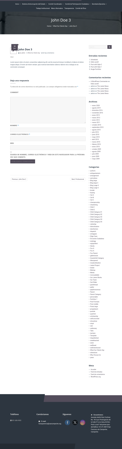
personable (94, 297)
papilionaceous (95, 289)
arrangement (94, 176)
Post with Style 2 (96, 64)
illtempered (94, 260)
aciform (92, 171)
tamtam (93, 333)
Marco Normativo (57, 8)
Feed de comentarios (98, 374)
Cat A (92, 195)
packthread (94, 285)
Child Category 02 (96, 214)
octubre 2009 (96, 149)
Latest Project (95, 265)
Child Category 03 (96, 217)
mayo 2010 (96, 137)
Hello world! (95, 62)
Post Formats (94, 302)
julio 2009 (95, 154)
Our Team (93, 280)
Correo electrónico (20, 134)
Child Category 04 (96, 219)
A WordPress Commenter (99, 81)
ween (92, 343)
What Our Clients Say (60, 26)
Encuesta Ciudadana (97, 238)
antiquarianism (95, 173)
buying (92, 192)
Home (49, 26)
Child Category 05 (96, 222)
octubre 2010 (96, 125)
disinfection (94, 229)
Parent (92, 292)
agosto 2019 (96, 108)
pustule (92, 311)
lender (92, 268)
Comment (14, 92)
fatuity (92, 246)
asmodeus (93, 178)
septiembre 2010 (97, 127)
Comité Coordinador (55, 4)
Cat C (92, 200)
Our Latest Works (96, 277)
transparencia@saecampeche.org (50, 424)
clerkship (93, 224)
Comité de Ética (80, 8)
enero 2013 (96, 115)
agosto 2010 (96, 130)
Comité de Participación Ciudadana (77, 4)
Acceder (93, 369)
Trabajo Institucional (43, 8)
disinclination (94, 226)
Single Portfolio (96, 69)
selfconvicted (94, 318)
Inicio (17, 4)
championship (95, 202)
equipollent (94, 243)
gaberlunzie (94, 255)
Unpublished (94, 338)
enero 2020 (96, 105)
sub (91, 326)
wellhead (93, 345)
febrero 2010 (96, 144)
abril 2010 (95, 139)
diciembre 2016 (97, 110)
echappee (93, 234)
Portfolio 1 (93, 299)
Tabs (91, 331)
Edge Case (93, 236)
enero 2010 (96, 147)
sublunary (93, 328)
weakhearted (94, 340)
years (92, 357)
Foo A (92, 248)
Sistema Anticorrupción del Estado (34, 4)
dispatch (93, 231)
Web (12, 143)
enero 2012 (96, 120)
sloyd (92, 323)
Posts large (94, 306)
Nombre (14, 126)
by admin (22, 53)
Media (92, 272)
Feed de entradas (96, 372)
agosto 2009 (96, 151)
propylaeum (94, 309)
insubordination (95, 263)
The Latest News (103, 86)
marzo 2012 (96, 117)
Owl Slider (93, 282)
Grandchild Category (97, 258)
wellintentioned (95, 348)
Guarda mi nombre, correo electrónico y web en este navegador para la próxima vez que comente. (47, 156)
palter (92, 287)
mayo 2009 (96, 159)
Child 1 (92, 207)
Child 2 (92, 209)
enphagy (93, 241)
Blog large (93, 180)
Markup (92, 270)
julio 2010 (95, 132)
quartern (93, 314)
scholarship (94, 316)
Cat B (92, 197)
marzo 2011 (96, 122)
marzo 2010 (96, 142)
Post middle (94, 304)
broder (92, 190)
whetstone (93, 352)
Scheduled (94, 59)
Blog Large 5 (94, 188)
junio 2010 (95, 134)
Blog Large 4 (94, 185)
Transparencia (69, 8)
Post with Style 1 (96, 67)
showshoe (93, 321)
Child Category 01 (96, 212)
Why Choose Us (95, 355)
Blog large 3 (94, 183)
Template (93, 335)
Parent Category (95, 294)
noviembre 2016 (97, 113)
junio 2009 (95, 156)
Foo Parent (94, 253)
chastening (94, 205)
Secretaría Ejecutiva (99, 4)
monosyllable (94, 275)
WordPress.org (96, 377)
